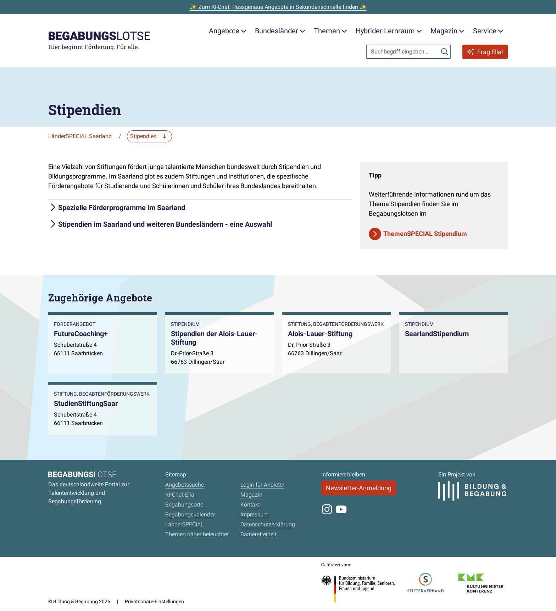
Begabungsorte (184, 504)
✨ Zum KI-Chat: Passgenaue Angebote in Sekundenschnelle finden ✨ (278, 7)
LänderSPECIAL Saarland (80, 136)
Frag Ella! (485, 52)
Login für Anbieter (262, 484)
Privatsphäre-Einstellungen (154, 601)
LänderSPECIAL (184, 524)
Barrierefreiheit (258, 534)
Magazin (251, 494)
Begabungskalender (190, 514)
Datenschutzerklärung (267, 524)
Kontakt (250, 504)
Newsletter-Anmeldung (358, 488)
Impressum (254, 514)
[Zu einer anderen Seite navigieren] (149, 136)
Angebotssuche (184, 484)
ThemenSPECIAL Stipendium (425, 233)
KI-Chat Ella (179, 494)
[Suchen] (444, 52)
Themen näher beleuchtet (197, 534)
